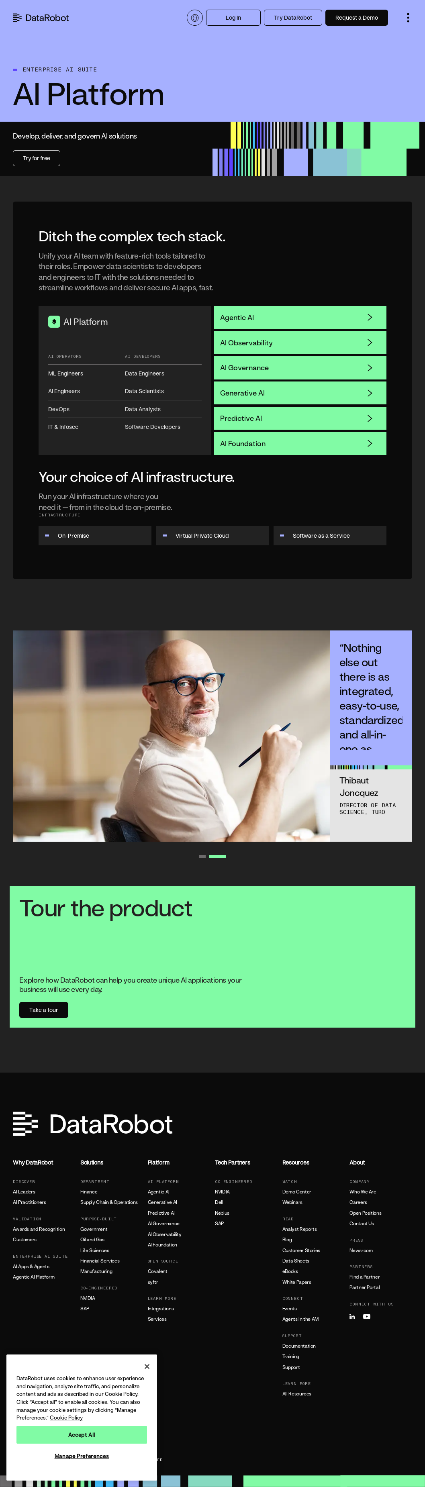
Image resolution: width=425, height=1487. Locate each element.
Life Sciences (94, 1250)
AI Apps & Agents (31, 1266)
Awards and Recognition (39, 1229)
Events (289, 1309)
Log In (233, 17)
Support (291, 1367)
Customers (25, 1239)
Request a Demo (356, 17)
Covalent (158, 1271)
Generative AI (297, 392)
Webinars (292, 1202)
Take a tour (43, 1009)
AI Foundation (297, 443)
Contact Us (361, 1223)
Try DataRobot (293, 17)
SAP (84, 1309)
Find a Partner (364, 1277)
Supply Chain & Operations (109, 1202)
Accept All (82, 1435)
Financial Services (100, 1261)
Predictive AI (297, 418)
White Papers (296, 1282)
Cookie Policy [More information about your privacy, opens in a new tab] (66, 1417)
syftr (153, 1282)
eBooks (290, 1271)
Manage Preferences (82, 1456)
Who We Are (362, 1192)
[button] (408, 17)
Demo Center (296, 1192)
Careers (358, 1202)
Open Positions (365, 1213)
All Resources (296, 1394)
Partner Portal (364, 1287)
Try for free (36, 158)
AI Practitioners (29, 1202)
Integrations (161, 1309)
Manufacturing (96, 1271)
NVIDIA (87, 1298)
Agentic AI (297, 317)
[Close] (147, 1366)
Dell (219, 1202)
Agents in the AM (300, 1319)
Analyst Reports (299, 1229)
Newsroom (360, 1250)
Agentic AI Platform (33, 1277)
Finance (88, 1192)
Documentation (299, 1346)
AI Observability (297, 342)
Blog (287, 1239)
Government (93, 1229)
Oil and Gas (92, 1239)
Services (157, 1319)
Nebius (222, 1213)
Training (290, 1356)
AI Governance (297, 367)
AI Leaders (24, 1192)
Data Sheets (295, 1261)
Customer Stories (301, 1250)
